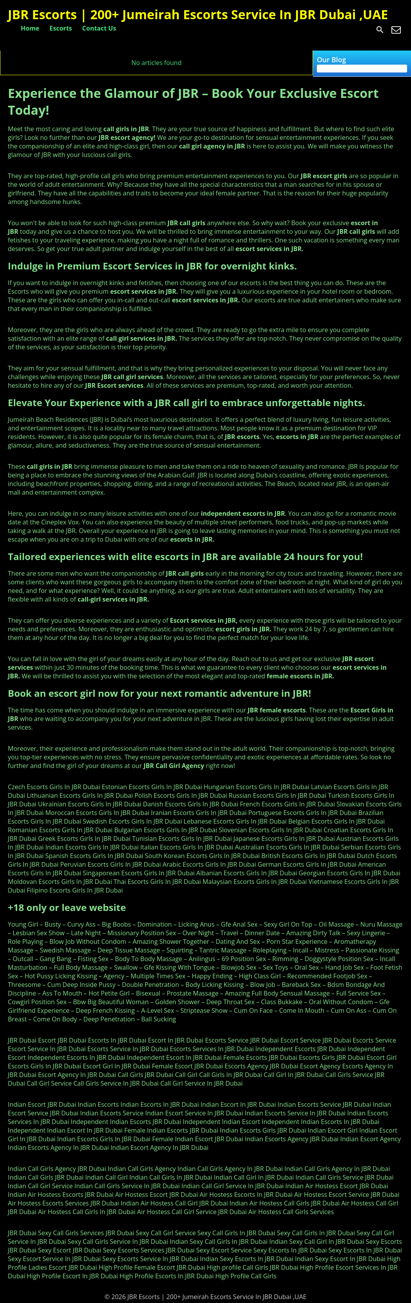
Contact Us (99, 28)
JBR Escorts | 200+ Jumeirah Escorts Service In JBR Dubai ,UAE (198, 14)
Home (30, 28)
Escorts (60, 28)
